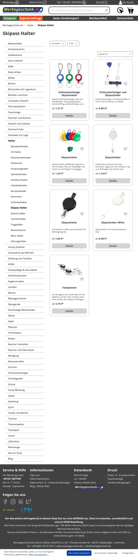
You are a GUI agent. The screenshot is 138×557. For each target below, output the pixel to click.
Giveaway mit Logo (18, 135)
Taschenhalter (18, 219)
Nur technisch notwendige (107, 553)
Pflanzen (12, 327)
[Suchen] (106, 10)
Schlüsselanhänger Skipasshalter (69, 93)
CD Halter (16, 152)
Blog (10, 458)
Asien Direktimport (66, 18)
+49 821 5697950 (12, 478)
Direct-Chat (37, 2)
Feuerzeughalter (19, 168)
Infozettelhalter (18, 185)
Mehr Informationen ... (25, 554)
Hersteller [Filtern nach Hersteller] (57, 43)
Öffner (11, 315)
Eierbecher (16, 163)
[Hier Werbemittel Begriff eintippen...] (76, 10)
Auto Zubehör (15, 60)
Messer (12, 292)
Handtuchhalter (18, 180)
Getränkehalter (18, 174)
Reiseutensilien (16, 361)
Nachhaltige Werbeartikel (21, 310)
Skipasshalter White (112, 222)
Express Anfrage (30, 18)
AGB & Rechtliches (40, 478)
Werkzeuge (14, 447)
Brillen (11, 78)
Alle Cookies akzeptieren (81, 553)
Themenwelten (15, 424)
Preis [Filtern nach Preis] (73, 43)
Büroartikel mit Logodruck (21, 89)
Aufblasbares (14, 55)
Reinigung (13, 355)
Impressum (17, 486)
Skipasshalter (69, 157)
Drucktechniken (127, 475)
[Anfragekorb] (130, 10)
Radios (11, 338)
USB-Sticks (14, 441)
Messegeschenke (17, 298)
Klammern (16, 196)
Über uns (35, 475)
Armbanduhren (15, 49)
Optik (10, 321)
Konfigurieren (128, 553)
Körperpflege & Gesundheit (22, 270)
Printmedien (14, 332)
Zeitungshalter (18, 241)
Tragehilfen (16, 224)
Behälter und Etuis (17, 95)
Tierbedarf (13, 430)
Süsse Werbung (16, 390)
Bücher (11, 83)
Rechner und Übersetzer (20, 350)
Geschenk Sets (16, 129)
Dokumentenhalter (20, 157)
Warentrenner (18, 230)
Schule (11, 384)
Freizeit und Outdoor (18, 123)
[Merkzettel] (120, 10)
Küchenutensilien (16, 275)
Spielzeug (13, 401)
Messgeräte (14, 304)
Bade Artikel (14, 72)
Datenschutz (36, 482)
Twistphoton (69, 287)
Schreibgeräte (15, 378)
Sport (11, 407)
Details (69, 115)
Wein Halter (17, 235)
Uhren (11, 435)
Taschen (12, 418)
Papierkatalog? (116, 478)
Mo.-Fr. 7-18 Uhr (11, 482)
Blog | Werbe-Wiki (39, 486)
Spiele (11, 395)
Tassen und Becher (18, 413)
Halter (11, 140)
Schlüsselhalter (18, 202)
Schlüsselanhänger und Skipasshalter (113, 93)
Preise (112, 475)
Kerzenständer (18, 191)
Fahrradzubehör (16, 106)
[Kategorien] (10, 18)
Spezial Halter (18, 213)
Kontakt (7, 486)
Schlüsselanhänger (18, 373)
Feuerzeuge (14, 112)
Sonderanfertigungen (119, 482)
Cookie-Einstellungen (58, 482)
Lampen (12, 287)
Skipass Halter (19, 207)
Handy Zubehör (16, 247)
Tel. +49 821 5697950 (71, 2)
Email (101, 2)
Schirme (12, 367)
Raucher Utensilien (17, 344)
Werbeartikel (98, 18)
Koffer (11, 264)
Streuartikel (125, 18)
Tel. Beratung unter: (13, 475)
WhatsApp (11, 2)
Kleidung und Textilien (19, 258)
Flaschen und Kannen (19, 118)
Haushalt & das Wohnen (20, 252)
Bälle (10, 66)
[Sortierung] (115, 54)
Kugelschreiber (15, 281)
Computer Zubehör (17, 100)
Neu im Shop (14, 453)
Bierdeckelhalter (19, 146)
